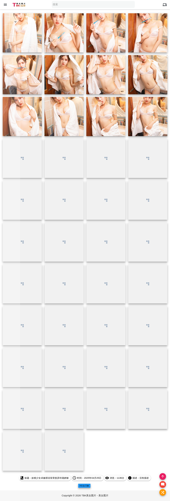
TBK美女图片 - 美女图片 (95, 495)
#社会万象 (84, 486)
